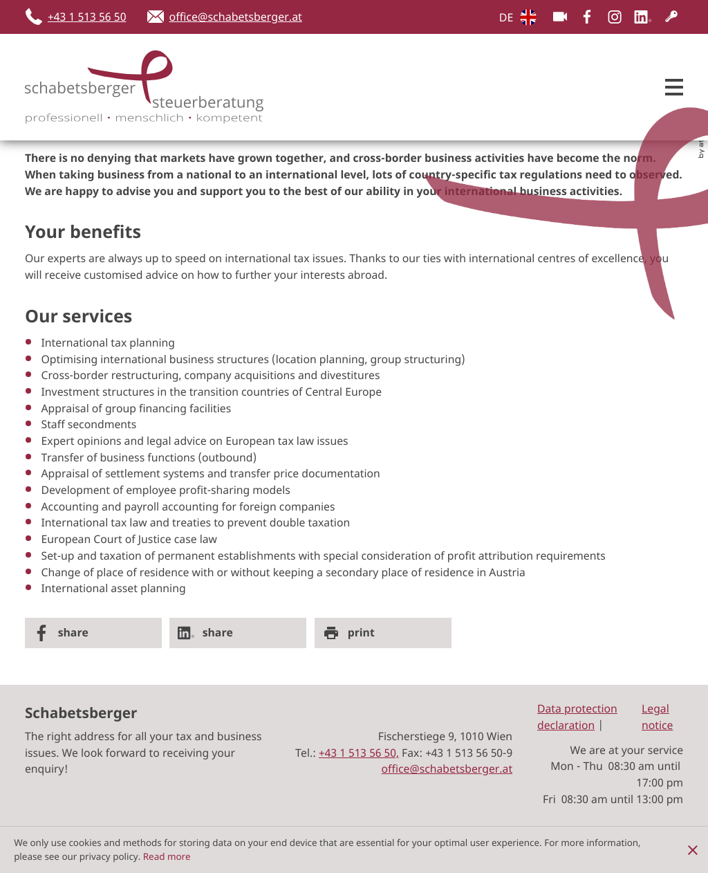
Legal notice (657, 717)
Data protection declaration (577, 717)
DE (506, 17)
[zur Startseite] (128, 87)
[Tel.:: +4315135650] (359, 752)
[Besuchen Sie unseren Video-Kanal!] (560, 17)
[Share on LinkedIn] (237, 633)
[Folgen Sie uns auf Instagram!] (614, 17)
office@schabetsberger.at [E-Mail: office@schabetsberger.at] (447, 768)
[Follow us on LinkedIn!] (643, 17)
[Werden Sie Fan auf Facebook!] (587, 17)
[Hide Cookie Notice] (693, 849)
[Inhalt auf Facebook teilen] (93, 633)
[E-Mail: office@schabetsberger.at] (224, 16)
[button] (80, 16)
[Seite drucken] (383, 633)
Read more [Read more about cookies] (167, 856)
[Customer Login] (671, 17)
